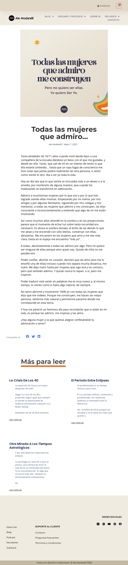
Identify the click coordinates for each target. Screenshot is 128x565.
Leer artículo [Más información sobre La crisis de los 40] (15, 419)
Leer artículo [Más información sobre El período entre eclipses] (77, 422)
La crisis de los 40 (24, 380)
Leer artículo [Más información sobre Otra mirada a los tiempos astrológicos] (15, 490)
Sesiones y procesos (72, 16)
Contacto (113, 20)
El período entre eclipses (91, 380)
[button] (27, 336)
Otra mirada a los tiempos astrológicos (32, 446)
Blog (49, 16)
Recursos (112, 16)
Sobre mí (95, 16)
